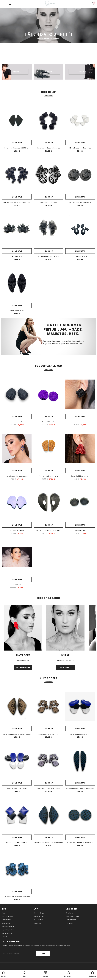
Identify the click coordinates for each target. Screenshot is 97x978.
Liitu (43, 953)
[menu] (3, 3)
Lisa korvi (17, 142)
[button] (24, 974)
